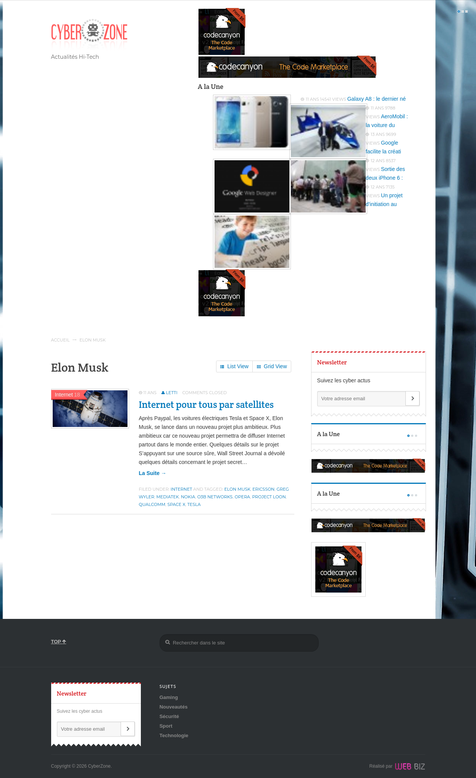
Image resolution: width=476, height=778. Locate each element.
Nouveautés (174, 707)
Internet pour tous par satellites (206, 404)
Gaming (169, 697)
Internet (181, 489)
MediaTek (167, 496)
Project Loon (269, 496)
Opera (242, 496)
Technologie (174, 735)
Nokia (188, 496)
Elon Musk (237, 489)
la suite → (152, 473)
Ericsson (263, 489)
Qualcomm (152, 504)
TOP (58, 641)
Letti (171, 392)
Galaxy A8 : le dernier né (376, 99)
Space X (176, 504)
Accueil (60, 340)
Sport (166, 726)
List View (234, 366)
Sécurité (169, 716)
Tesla (194, 504)
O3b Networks (215, 496)
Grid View (272, 366)
